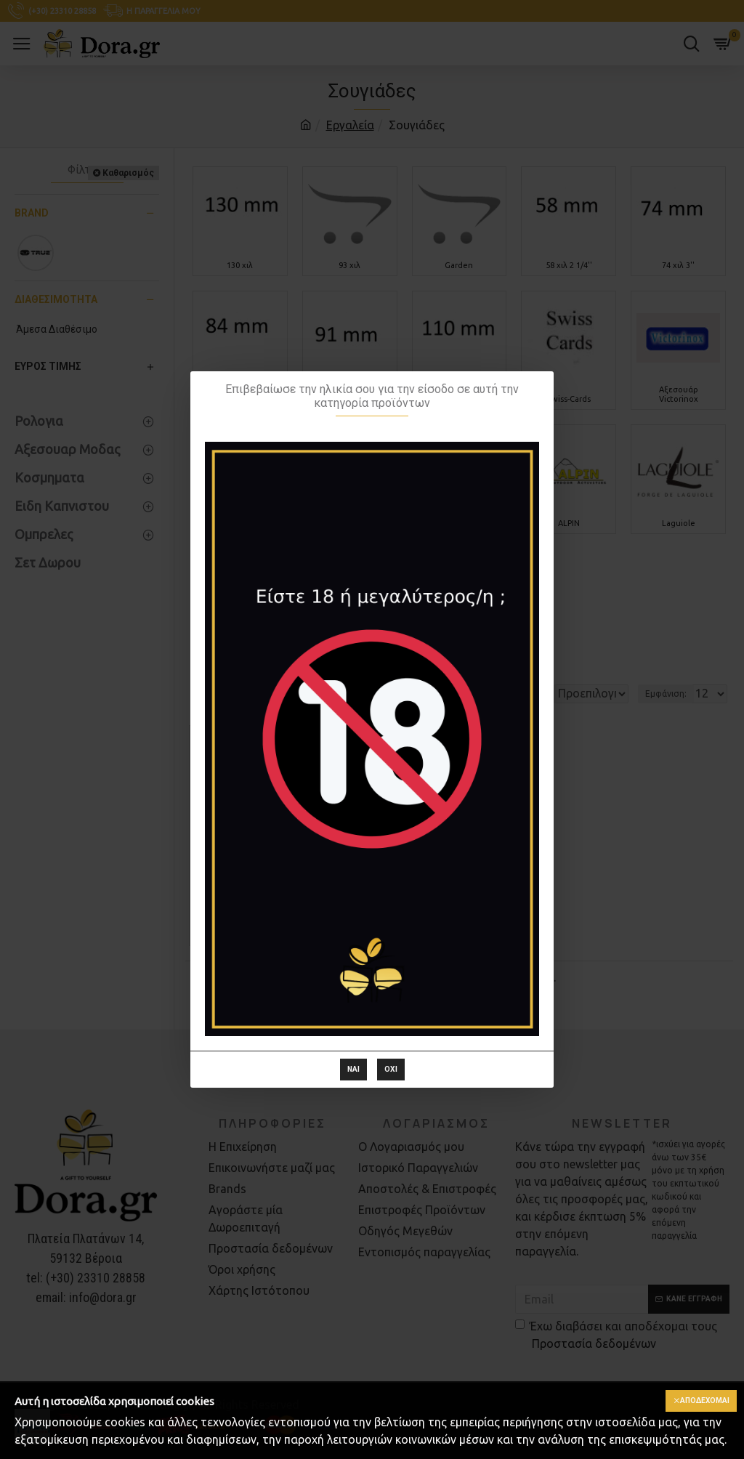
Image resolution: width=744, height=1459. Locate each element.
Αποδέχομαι (698, 1402)
